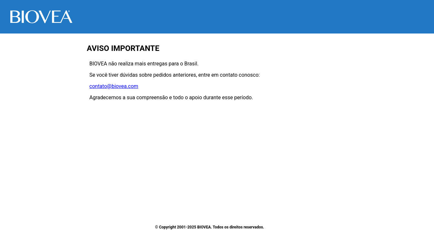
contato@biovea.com (113, 86)
